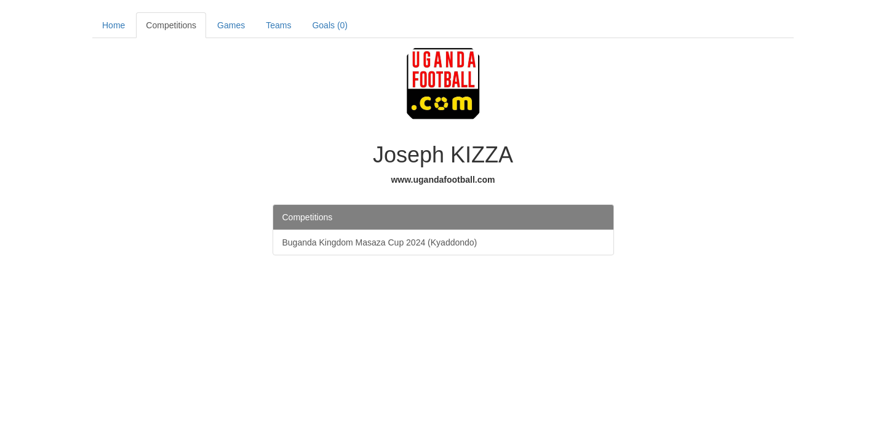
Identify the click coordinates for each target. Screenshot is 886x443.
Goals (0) (330, 25)
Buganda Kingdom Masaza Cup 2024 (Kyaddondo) (379, 242)
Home (113, 25)
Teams (278, 25)
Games (231, 25)
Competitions (171, 25)
